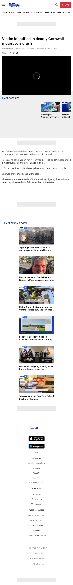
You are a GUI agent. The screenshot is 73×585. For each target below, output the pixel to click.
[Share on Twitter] (14, 53)
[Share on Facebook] (10, 53)
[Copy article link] (17, 53)
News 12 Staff (7, 49)
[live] (65, 5)
